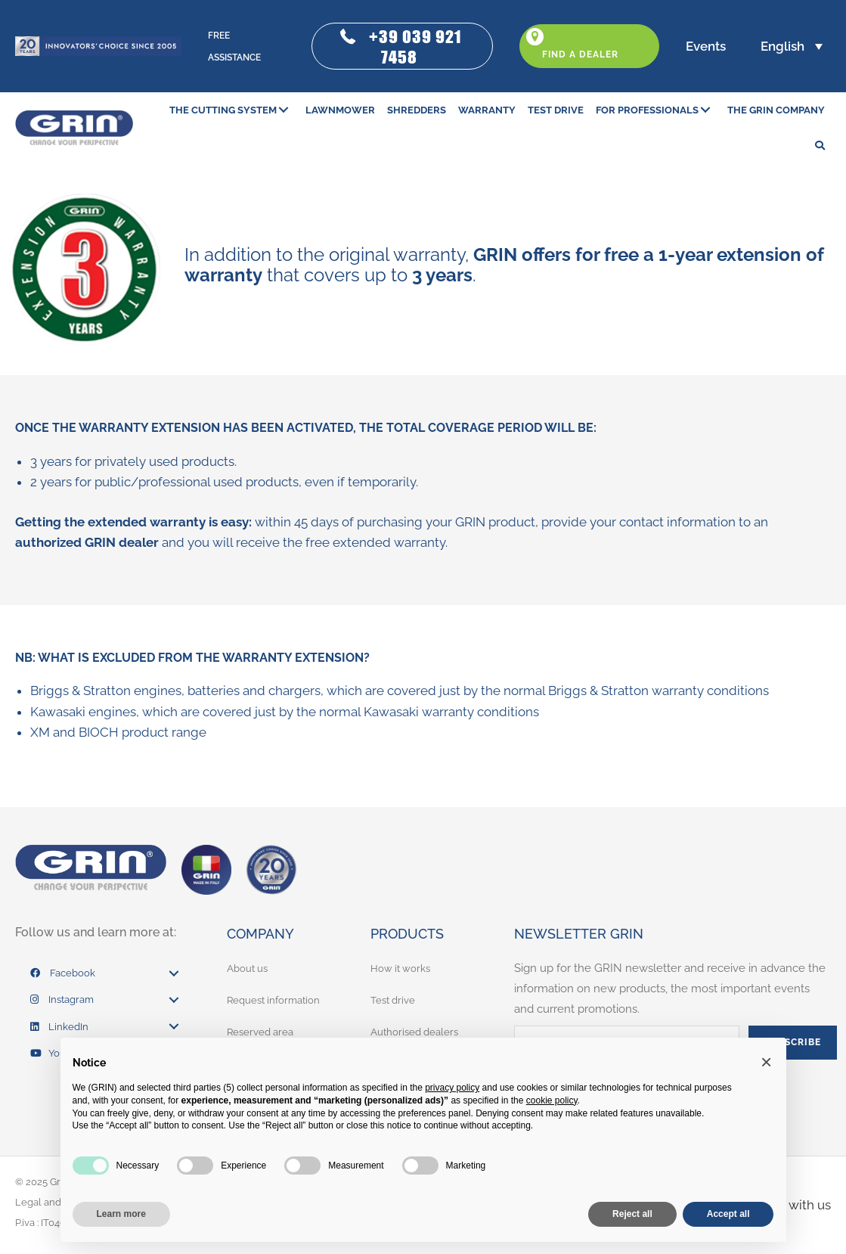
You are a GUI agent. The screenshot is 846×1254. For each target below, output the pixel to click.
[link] (231, 110)
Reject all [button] (632, 1214)
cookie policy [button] (552, 1100)
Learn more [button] (121, 1214)
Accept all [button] (728, 1214)
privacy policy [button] (452, 1087)
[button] (402, 46)
